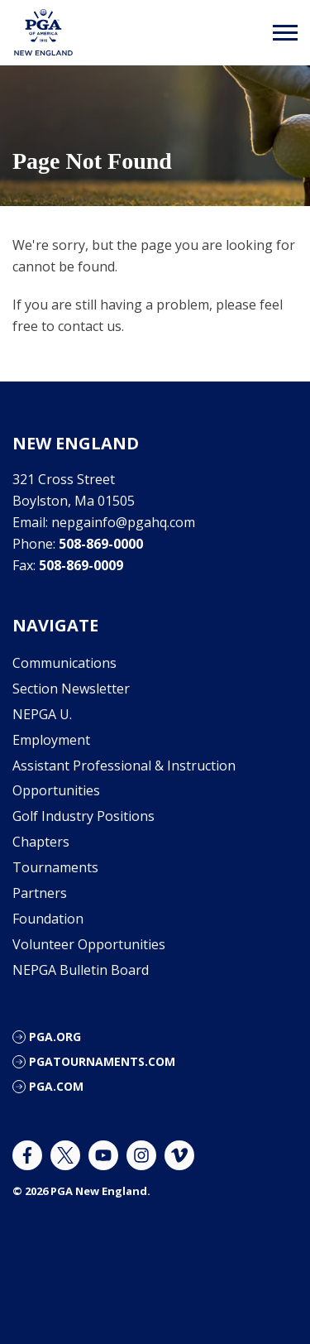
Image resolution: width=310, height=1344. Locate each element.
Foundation (47, 919)
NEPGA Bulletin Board (80, 970)
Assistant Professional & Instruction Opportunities (124, 777)
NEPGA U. (42, 714)
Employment (51, 740)
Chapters (40, 842)
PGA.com (56, 1086)
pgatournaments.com (102, 1061)
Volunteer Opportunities (88, 944)
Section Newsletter (71, 688)
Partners (39, 893)
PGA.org (55, 1036)
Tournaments (55, 867)
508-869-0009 (81, 565)
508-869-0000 (101, 544)
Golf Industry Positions (83, 816)
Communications (64, 663)
